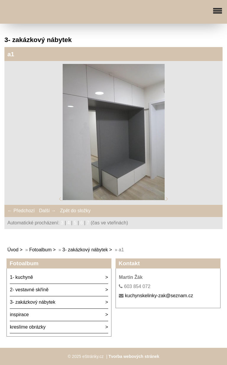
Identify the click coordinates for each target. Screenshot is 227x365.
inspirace (19, 314)
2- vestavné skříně (29, 289)
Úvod (12, 249)
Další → (47, 210)
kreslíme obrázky (28, 326)
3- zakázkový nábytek (85, 249)
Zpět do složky (75, 210)
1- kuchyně (21, 277)
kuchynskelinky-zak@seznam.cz (159, 295)
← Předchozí (21, 210)
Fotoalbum (40, 249)
